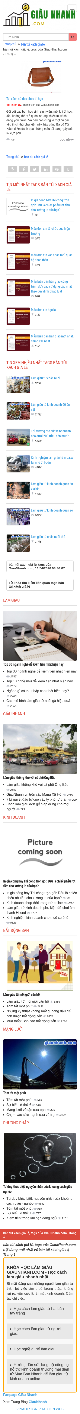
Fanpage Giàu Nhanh (20, 1395)
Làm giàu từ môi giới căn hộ (21, 994)
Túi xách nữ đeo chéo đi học (24, 98)
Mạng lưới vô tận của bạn (26, 1110)
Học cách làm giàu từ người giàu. (35, 1331)
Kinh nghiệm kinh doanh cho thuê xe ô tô (37, 917)
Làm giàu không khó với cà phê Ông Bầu (29, 777)
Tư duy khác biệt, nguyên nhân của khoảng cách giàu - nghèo (38, 1189)
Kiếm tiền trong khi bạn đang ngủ (32, 1218)
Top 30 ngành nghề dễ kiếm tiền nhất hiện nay (33, 664)
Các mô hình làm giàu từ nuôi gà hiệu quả (38, 701)
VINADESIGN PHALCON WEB (40, 1409)
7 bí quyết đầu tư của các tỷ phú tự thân (37, 799)
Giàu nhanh (14, 713)
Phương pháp (16, 1122)
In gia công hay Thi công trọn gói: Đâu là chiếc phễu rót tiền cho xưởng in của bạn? (50, 205)
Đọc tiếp (67, 139)
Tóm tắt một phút (19, 1006)
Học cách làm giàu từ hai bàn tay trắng (37, 1311)
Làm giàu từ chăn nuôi (45, 378)
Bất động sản (16, 930)
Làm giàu (11, 600)
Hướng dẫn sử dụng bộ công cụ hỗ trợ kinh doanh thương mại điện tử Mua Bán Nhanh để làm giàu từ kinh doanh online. (39, 1372)
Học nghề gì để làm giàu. (35, 1349)
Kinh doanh (14, 817)
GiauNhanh (38, 1402)
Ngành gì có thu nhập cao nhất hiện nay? (37, 691)
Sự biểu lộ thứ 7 (19, 1213)
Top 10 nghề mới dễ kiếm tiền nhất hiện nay (39, 681)
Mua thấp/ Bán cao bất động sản (31, 1021)
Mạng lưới (13, 1029)
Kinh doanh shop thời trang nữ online (35, 903)
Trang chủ (9, 44)
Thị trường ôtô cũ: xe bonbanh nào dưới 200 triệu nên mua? (51, 433)
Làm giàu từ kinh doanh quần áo (52, 510)
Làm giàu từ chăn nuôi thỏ (48, 536)
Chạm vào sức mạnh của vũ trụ (30, 1115)
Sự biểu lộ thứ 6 (19, 1105)
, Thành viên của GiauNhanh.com (33, 104)
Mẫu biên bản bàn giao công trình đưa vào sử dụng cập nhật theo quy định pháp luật (51, 286)
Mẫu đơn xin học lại (44, 309)
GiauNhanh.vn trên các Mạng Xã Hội (34, 794)
